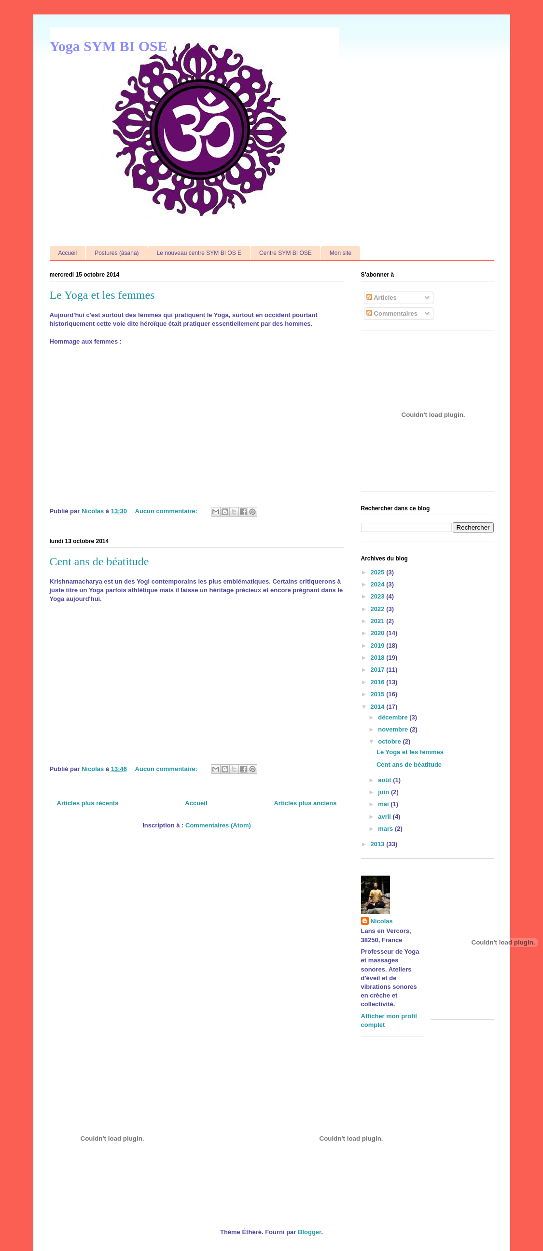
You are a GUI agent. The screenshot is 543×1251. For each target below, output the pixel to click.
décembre (393, 717)
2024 (379, 584)
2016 (379, 682)
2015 (379, 694)
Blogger (309, 1232)
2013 (379, 844)
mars (386, 828)
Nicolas (382, 921)
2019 (379, 645)
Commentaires (392, 313)
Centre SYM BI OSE (285, 253)
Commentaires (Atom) (218, 825)
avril (385, 816)
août (385, 780)
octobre (390, 741)
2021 (379, 621)
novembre (394, 729)
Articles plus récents (88, 803)
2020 (379, 633)
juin (384, 792)
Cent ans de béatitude (99, 561)
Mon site (340, 253)
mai (384, 804)
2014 (379, 706)
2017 (379, 669)
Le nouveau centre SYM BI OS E (199, 253)
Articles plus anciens (305, 803)
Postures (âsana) (117, 253)
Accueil (67, 253)
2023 (379, 596)
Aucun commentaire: (167, 511)
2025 (379, 572)
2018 (379, 657)
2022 (379, 608)
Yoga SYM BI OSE (108, 46)
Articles (381, 297)
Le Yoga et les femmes (102, 295)
